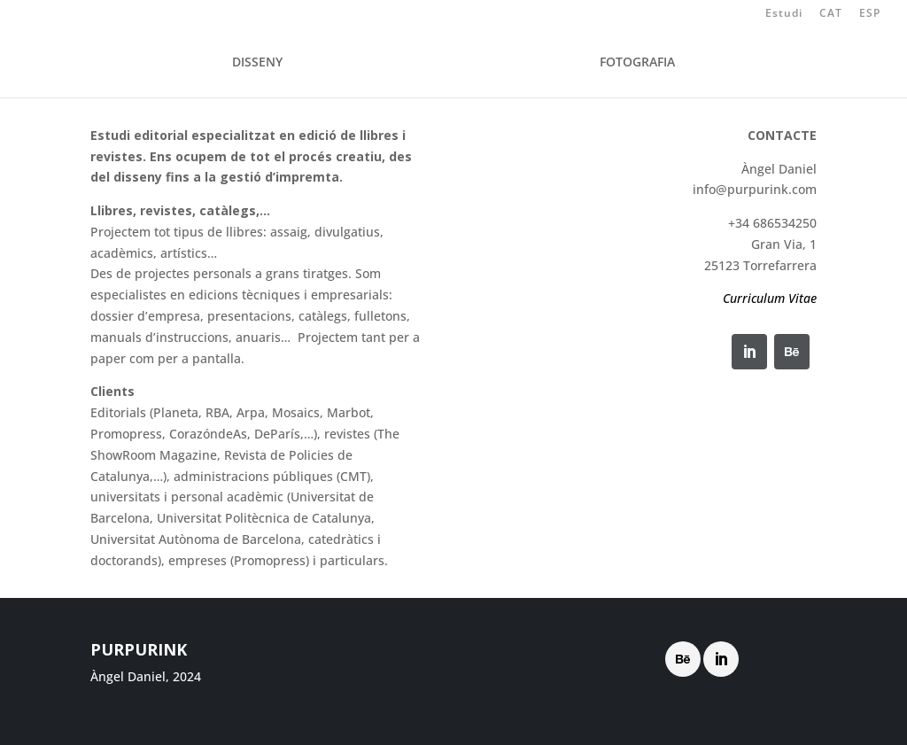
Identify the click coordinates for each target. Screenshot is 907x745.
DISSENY (257, 63)
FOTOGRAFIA (637, 63)
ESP (869, 14)
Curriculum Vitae (770, 298)
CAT (830, 14)
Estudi (783, 14)
